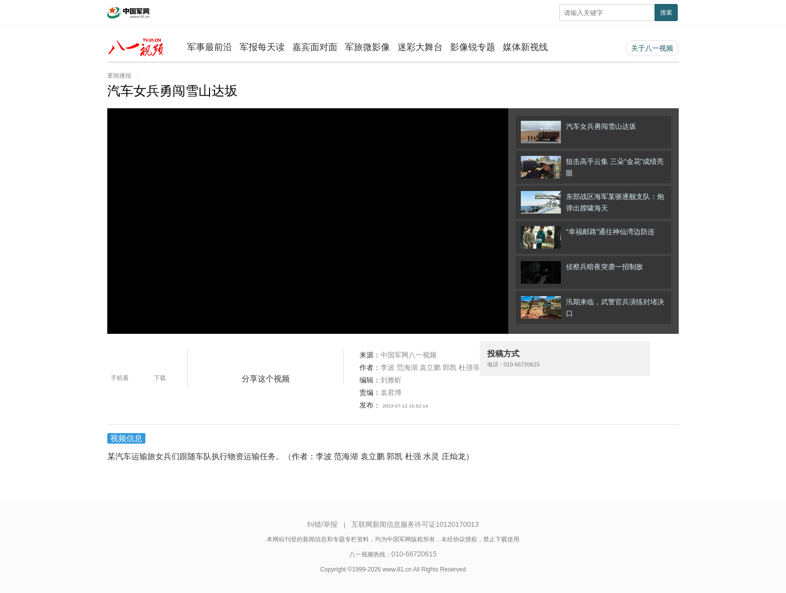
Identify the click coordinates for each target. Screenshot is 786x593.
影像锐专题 (472, 47)
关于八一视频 (652, 48)
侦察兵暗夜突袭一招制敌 (582, 272)
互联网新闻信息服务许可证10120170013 (415, 524)
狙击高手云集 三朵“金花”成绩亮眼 (592, 167)
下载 (160, 377)
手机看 (120, 377)
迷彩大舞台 (420, 47)
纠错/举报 (322, 524)
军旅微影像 (367, 47)
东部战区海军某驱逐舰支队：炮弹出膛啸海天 (592, 202)
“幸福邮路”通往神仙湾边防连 (588, 237)
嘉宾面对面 (314, 47)
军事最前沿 (209, 47)
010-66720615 (414, 554)
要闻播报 (119, 75)
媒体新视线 (525, 47)
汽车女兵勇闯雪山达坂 (578, 132)
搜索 (666, 12)
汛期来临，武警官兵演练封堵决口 (592, 307)
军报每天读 (262, 47)
